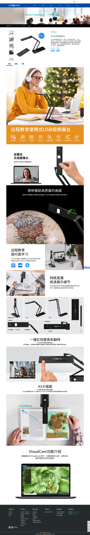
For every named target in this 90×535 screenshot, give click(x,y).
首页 (12, 25)
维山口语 (22, 525)
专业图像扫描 (35, 517)
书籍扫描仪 (23, 520)
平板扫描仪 (23, 522)
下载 (22, 64)
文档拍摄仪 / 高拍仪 (24, 518)
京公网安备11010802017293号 (50, 534)
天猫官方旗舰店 (60, 515)
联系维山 (77, 5)
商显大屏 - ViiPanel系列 (25, 513)
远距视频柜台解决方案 (37, 522)
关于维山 (60, 5)
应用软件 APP (23, 523)
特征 (9, 64)
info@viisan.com (75, 513)
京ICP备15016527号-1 (39, 534)
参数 (16, 64)
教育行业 (34, 513)
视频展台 (22, 517)
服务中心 (51, 5)
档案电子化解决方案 (36, 520)
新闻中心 (68, 5)
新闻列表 (10, 513)
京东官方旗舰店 (60, 513)
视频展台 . (23, 25)
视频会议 (34, 518)
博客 (9, 515)
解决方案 (43, 5)
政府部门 (34, 515)
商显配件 (22, 515)
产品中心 (34, 5)
